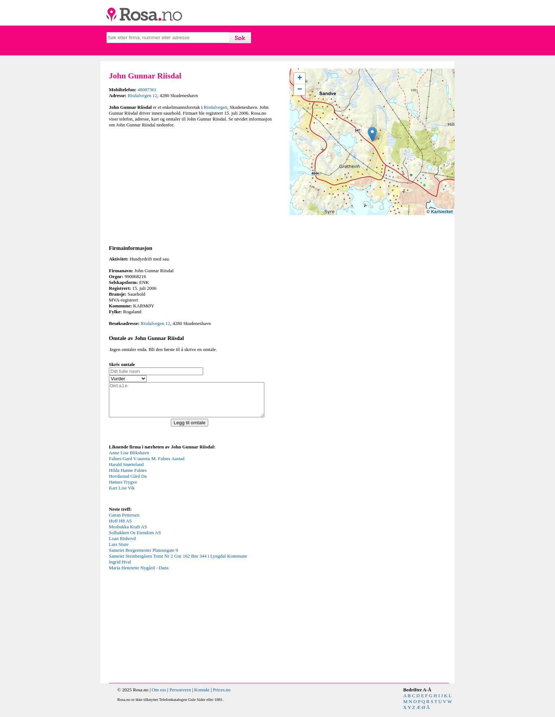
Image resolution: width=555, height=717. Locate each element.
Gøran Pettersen (124, 521)
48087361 (147, 89)
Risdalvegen (215, 107)
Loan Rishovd (122, 545)
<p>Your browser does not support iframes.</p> (164, 484)
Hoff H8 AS (120, 527)
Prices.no (222, 696)
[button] (372, 134)
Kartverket (442, 211)
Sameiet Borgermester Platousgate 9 (143, 556)
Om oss (159, 696)
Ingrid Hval (120, 568)
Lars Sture (119, 551)
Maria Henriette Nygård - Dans (138, 574)
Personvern (180, 696)
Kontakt (202, 696)
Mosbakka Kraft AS (128, 533)
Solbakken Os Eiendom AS (135, 539)
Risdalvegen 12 (142, 95)
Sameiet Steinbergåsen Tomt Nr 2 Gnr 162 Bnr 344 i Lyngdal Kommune (178, 562)
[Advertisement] (191, 185)
